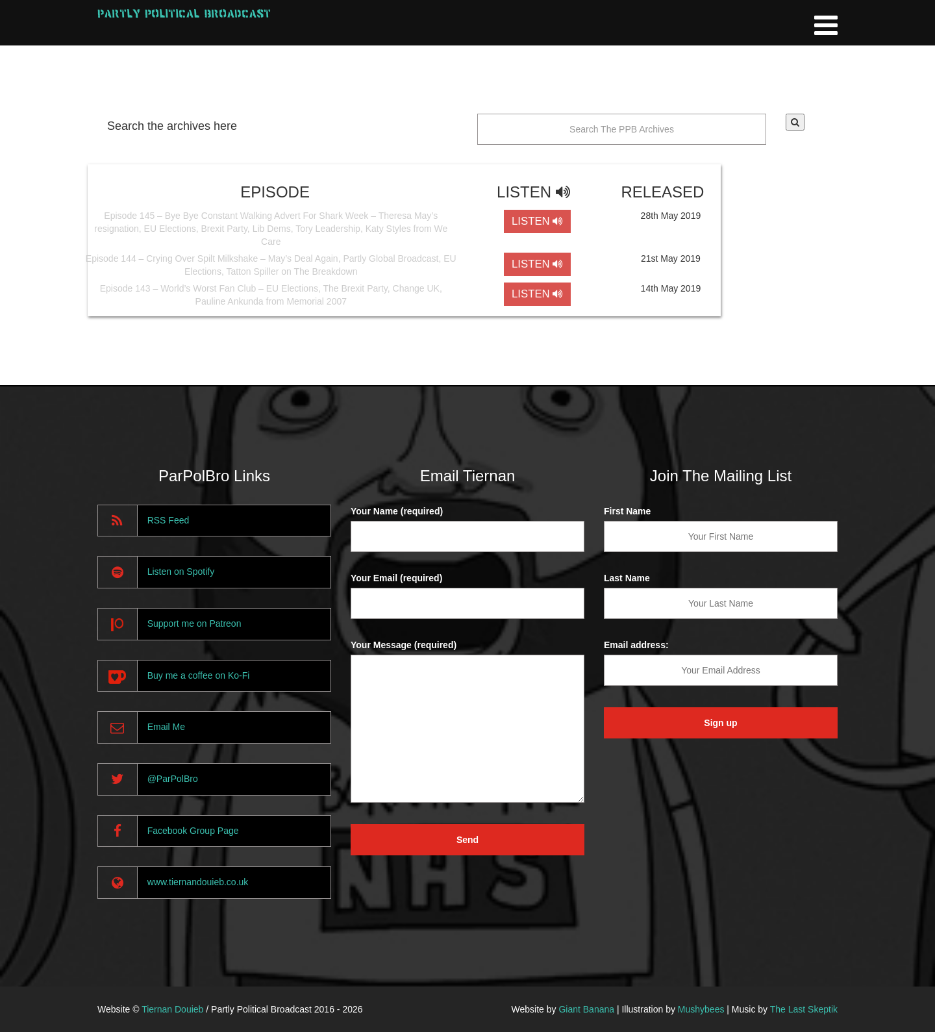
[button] (795, 122)
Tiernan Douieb (172, 1009)
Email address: (636, 645)
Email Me (166, 727)
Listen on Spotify (181, 571)
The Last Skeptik (804, 1009)
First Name (627, 511)
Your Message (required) (403, 645)
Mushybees (701, 1009)
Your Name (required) (397, 511)
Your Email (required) (396, 578)
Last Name (627, 578)
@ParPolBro (172, 779)
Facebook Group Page (193, 830)
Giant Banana (586, 1009)
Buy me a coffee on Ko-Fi (198, 675)
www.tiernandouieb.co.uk (198, 882)
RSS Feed (168, 520)
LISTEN (537, 221)
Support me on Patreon (194, 623)
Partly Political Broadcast (184, 13)
